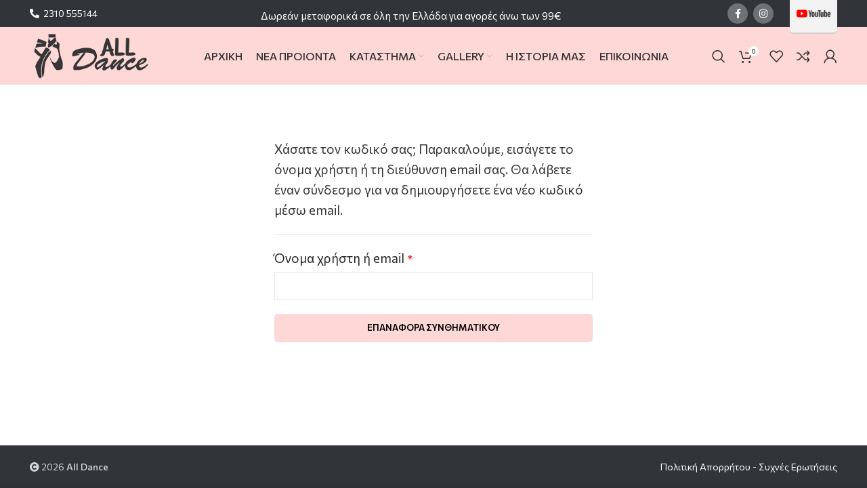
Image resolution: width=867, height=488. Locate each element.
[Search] (718, 56)
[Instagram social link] (763, 13)
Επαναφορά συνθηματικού (433, 327)
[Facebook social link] (737, 13)
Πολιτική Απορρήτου (705, 466)
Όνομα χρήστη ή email (343, 258)
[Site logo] (90, 54)
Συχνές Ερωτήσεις (798, 466)
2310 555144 (70, 13)
